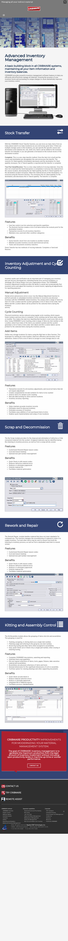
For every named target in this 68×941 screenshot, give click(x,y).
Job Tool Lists (28, 814)
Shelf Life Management (30, 819)
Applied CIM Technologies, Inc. (36, 825)
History (4, 819)
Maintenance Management (31, 818)
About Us (48, 819)
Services (48, 818)
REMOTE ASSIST (11, 799)
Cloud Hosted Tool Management (54, 814)
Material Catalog (7, 814)
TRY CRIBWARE (11, 792)
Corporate (47, 808)
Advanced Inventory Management (11, 823)
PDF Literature (50, 810)
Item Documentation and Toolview (33, 821)
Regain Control (7, 812)
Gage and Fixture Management (32, 816)
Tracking (5, 818)
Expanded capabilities (29, 808)
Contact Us (49, 816)
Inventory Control (7, 816)
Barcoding (27, 812)
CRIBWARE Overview (8, 810)
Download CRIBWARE (51, 821)
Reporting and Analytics (9, 821)
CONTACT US (34, 765)
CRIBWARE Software (6, 808)
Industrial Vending (51, 812)
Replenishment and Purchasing (32, 810)
